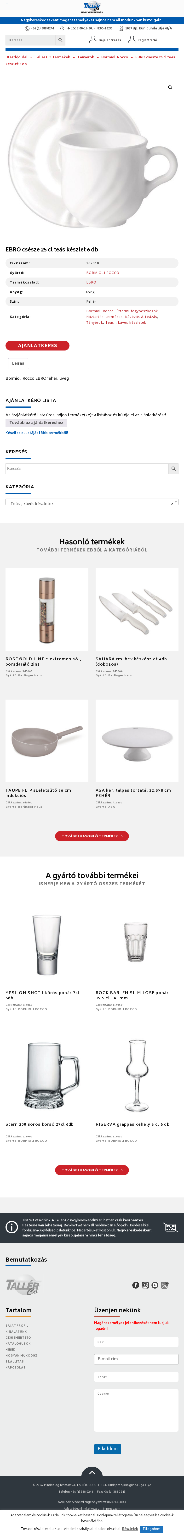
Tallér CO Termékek (52, 58)
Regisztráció (147, 40)
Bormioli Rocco (114, 58)
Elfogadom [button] (151, 1529)
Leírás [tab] (18, 363)
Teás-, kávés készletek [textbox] (90, 504)
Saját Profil (17, 1326)
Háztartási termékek (104, 316)
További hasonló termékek (92, 837)
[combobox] (92, 502)
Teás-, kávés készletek (125, 322)
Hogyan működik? (22, 1356)
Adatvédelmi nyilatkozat (81, 1509)
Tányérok (85, 58)
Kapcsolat (16, 1368)
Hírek (10, 1350)
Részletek (130, 1529)
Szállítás (15, 1362)
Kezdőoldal (17, 58)
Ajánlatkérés (37, 346)
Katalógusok (18, 1344)
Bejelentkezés (110, 40)
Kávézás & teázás (141, 316)
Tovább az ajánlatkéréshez (36, 423)
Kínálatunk (16, 1332)
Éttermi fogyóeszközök (137, 311)
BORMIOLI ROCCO (103, 272)
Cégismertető (18, 1338)
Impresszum (111, 1509)
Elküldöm (108, 1449)
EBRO (91, 282)
